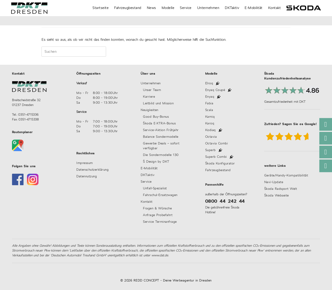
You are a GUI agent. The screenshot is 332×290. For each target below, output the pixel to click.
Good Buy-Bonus (159, 116)
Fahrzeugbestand (127, 8)
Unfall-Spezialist (155, 188)
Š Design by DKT (156, 161)
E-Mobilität (254, 8)
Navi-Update (273, 182)
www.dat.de (159, 255)
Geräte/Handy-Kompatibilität (286, 175)
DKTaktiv (232, 8)
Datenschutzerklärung (92, 169)
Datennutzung (86, 176)
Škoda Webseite (276, 195)
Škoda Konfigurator (220, 163)
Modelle (168, 8)
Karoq (209, 123)
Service (186, 8)
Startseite (100, 8)
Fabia (209, 103)
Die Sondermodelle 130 (161, 155)
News (151, 8)
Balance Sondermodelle (160, 137)
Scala (209, 110)
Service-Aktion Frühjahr (161, 130)
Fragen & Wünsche (157, 208)
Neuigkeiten (149, 110)
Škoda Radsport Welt (280, 189)
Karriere (149, 96)
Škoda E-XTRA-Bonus (159, 123)
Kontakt (274, 8)
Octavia (211, 137)
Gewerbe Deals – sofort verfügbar (161, 146)
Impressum (84, 163)
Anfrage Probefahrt (157, 215)
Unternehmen (208, 8)
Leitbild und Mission (158, 103)
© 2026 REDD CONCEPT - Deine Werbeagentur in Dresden (166, 280)
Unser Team (152, 90)
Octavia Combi (216, 143)
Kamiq (210, 116)
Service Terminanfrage (160, 222)
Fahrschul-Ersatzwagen (160, 195)
